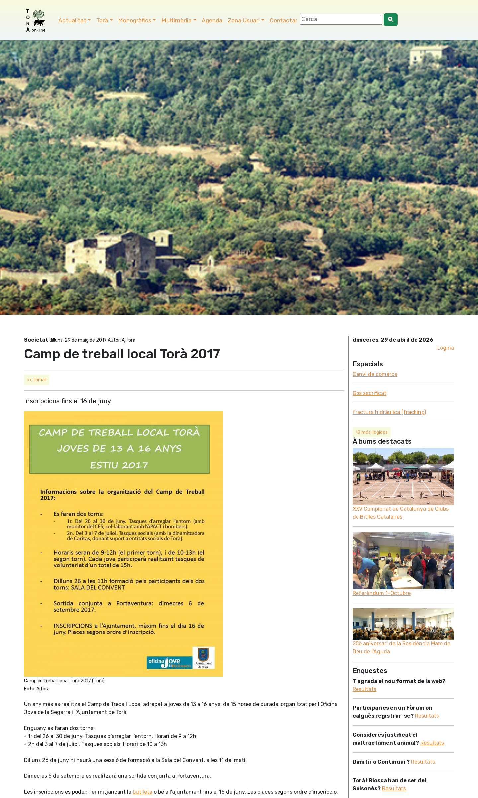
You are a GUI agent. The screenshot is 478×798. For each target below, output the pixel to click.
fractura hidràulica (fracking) (389, 412)
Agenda (212, 20)
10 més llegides (372, 432)
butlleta (142, 792)
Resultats (364, 689)
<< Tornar (36, 380)
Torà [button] (102, 20)
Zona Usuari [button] (244, 20)
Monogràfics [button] (134, 20)
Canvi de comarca (375, 374)
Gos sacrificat (369, 393)
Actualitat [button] (72, 20)
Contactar (283, 20)
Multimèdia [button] (176, 20)
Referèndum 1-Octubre (382, 593)
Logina (445, 348)
